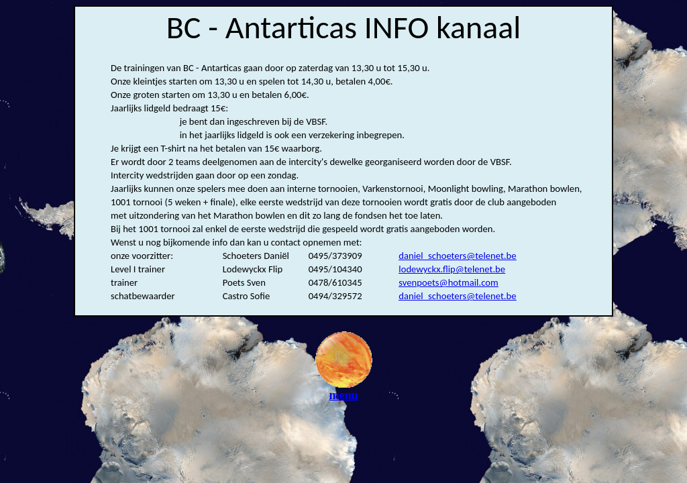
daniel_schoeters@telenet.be (457, 256)
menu (343, 390)
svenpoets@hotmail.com (448, 282)
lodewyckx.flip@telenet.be (452, 269)
